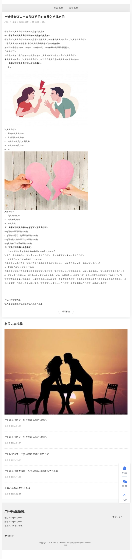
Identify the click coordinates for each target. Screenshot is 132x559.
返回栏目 (66, 311)
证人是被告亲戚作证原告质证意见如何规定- (23, 304)
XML (66, 545)
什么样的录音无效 (12, 300)
